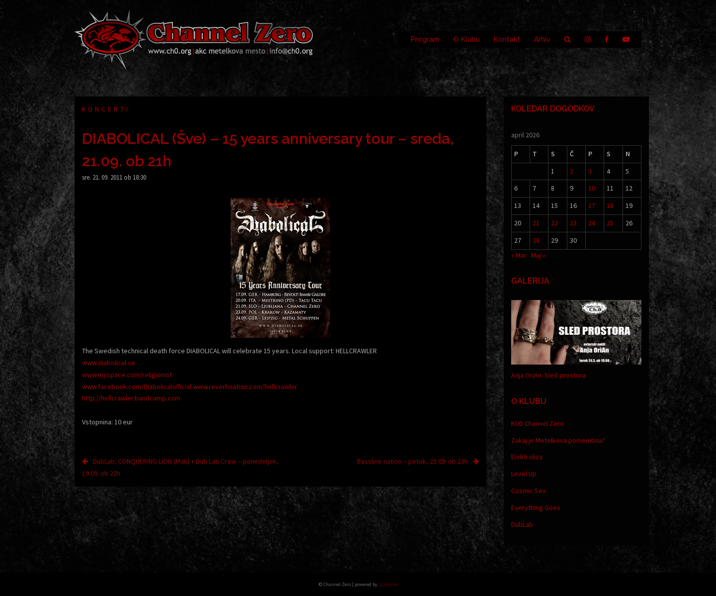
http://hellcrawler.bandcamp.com (131, 398)
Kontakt (507, 39)
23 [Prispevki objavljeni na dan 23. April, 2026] (573, 222)
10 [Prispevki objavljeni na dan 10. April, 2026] (591, 188)
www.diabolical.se (108, 362)
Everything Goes (535, 507)
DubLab (522, 524)
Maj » (538, 255)
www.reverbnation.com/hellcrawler (245, 386)
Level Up (524, 473)
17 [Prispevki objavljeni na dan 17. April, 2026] (591, 205)
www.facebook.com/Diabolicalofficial (136, 386)
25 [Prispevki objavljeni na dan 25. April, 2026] (610, 222)
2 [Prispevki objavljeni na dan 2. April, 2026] (571, 171)
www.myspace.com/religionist (127, 374)
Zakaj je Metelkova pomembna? (558, 440)
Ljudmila (388, 584)
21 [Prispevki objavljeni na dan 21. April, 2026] (536, 222)
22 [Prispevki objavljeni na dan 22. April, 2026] (554, 222)
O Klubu (466, 39)
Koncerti (106, 109)
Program (425, 39)
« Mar (519, 255)
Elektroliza (526, 456)
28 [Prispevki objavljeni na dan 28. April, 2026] (536, 240)
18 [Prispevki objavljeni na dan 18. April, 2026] (610, 205)
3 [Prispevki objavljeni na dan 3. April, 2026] (590, 171)
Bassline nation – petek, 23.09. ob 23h (412, 461)
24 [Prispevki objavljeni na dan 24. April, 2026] (591, 222)
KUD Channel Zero (537, 423)
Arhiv (542, 39)
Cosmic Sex (528, 490)
